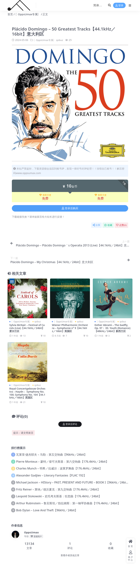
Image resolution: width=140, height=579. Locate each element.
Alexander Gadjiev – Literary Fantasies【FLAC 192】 (51, 475)
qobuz (61, 40)
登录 (119, 5)
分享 (96, 225)
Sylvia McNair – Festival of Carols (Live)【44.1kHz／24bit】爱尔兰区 (27, 328)
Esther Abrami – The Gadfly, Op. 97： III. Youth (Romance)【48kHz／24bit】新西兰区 (112, 328)
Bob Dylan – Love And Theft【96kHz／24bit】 (47, 510)
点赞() (121, 225)
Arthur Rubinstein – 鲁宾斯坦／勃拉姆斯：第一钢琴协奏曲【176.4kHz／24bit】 (68, 503)
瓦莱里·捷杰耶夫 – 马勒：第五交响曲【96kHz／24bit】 (51, 454)
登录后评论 (70, 424)
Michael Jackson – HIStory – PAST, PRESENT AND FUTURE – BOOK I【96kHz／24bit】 (73, 482)
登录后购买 (70, 208)
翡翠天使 (45, 195)
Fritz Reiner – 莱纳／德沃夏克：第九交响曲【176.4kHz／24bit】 (58, 489)
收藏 (108, 225)
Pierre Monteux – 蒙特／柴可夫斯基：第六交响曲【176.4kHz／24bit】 (62, 461)
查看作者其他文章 (70, 555)
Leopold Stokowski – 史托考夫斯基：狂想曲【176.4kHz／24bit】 (58, 496)
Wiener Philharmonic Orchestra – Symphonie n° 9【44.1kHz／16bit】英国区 (70, 328)
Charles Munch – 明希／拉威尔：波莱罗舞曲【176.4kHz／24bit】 (59, 468)
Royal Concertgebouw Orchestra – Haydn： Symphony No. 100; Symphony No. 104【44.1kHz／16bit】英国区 (27, 393)
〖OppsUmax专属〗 (27, 14)
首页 (10, 14)
